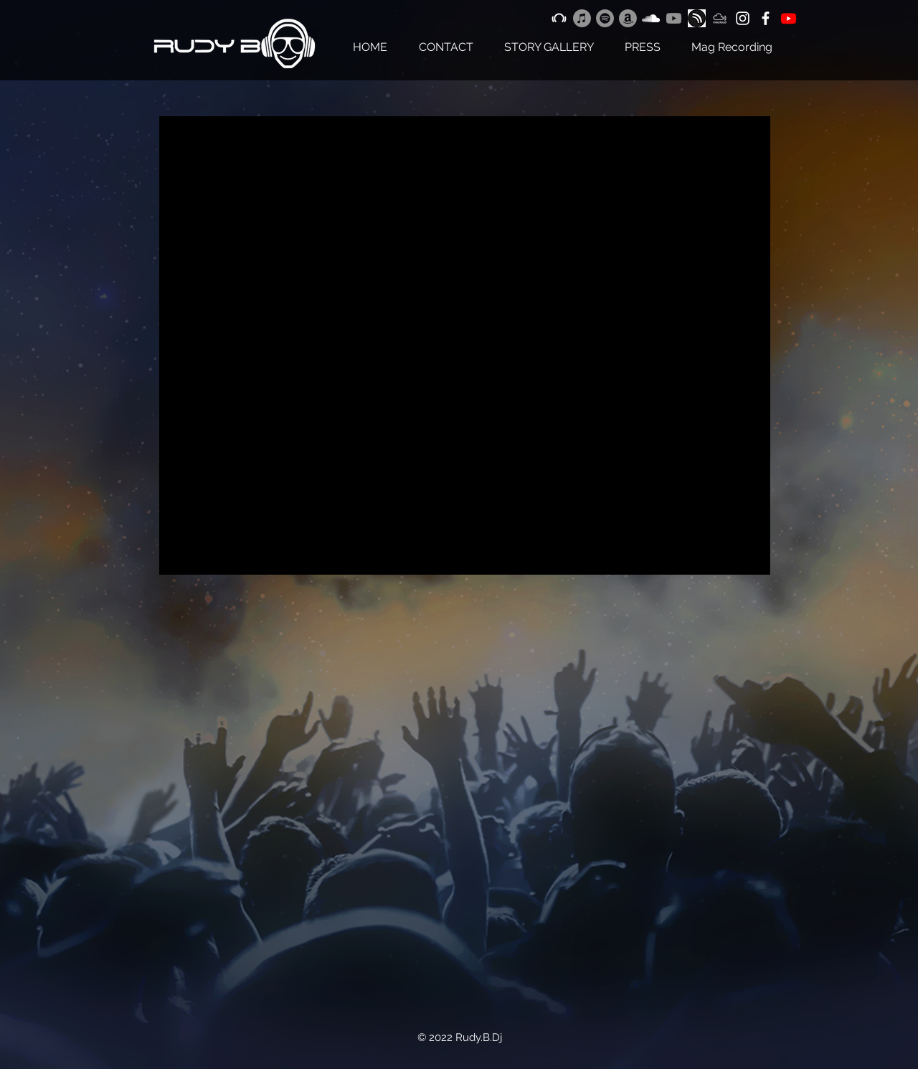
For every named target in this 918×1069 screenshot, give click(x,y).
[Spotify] (605, 18)
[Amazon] (628, 18)
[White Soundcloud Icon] (651, 18)
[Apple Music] (582, 18)
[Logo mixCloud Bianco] (720, 18)
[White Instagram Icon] (743, 18)
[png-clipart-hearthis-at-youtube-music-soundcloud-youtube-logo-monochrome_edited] (697, 18)
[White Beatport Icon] (559, 18)
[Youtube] (674, 18)
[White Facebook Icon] (766, 18)
